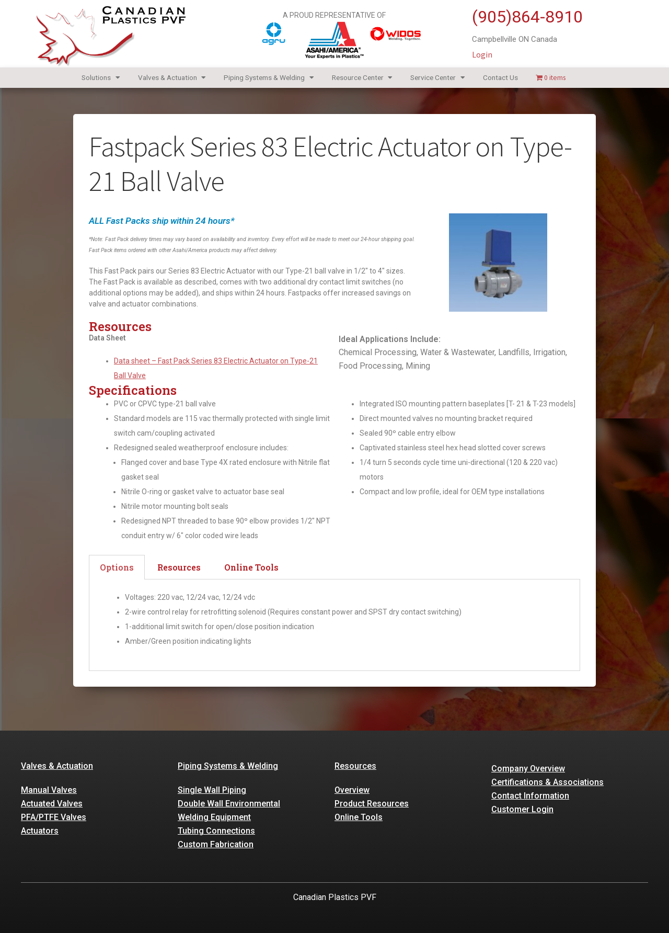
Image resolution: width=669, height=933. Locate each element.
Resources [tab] (179, 567)
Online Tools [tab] (251, 567)
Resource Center (362, 78)
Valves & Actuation (172, 78)
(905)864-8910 (527, 17)
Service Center (437, 78)
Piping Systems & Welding (269, 78)
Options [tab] (117, 567)
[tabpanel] (334, 625)
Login (482, 54)
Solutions (101, 78)
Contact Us (500, 77)
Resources (355, 766)
